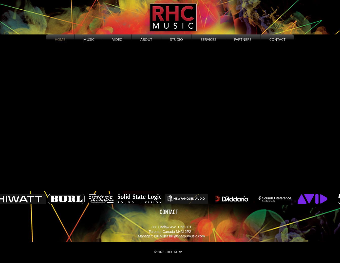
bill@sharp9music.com (187, 236)
